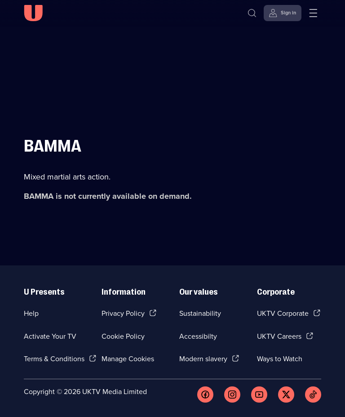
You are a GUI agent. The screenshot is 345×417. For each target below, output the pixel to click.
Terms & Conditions (54, 359)
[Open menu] (313, 13)
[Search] (252, 13)
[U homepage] (33, 13)
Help (31, 313)
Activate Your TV (50, 336)
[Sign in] (282, 13)
